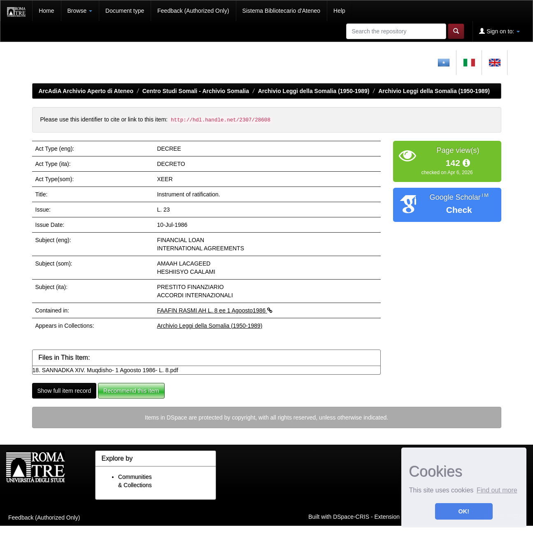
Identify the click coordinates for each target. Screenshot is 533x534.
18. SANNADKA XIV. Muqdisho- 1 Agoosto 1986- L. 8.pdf (105, 370)
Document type (124, 10)
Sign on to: (499, 31)
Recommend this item (131, 390)
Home (46, 10)
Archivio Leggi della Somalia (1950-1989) (314, 91)
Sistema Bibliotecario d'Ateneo (281, 10)
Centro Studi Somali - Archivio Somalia (195, 91)
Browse (80, 10)
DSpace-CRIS (351, 516)
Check (459, 210)
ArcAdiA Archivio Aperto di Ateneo (86, 91)
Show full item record (64, 390)
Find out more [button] (497, 490)
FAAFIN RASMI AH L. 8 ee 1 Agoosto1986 (214, 310)
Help (339, 10)
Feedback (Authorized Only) (193, 10)
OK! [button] (464, 511)
